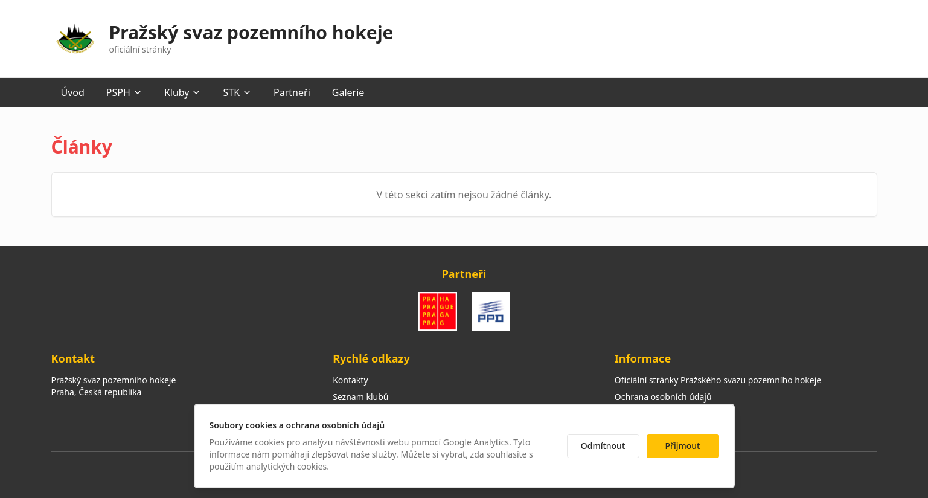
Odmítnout (603, 445)
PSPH (124, 92)
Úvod (73, 92)
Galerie (348, 92)
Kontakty (350, 380)
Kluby (183, 92)
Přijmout (682, 445)
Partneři (292, 92)
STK (237, 92)
